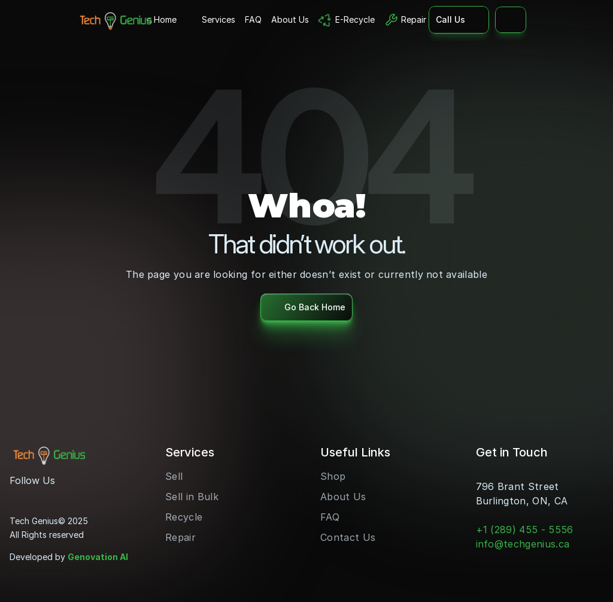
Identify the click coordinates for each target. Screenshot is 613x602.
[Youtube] (38, 496)
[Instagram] (19, 496)
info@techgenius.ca (523, 544)
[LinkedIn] (57, 496)
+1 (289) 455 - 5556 (524, 530)
